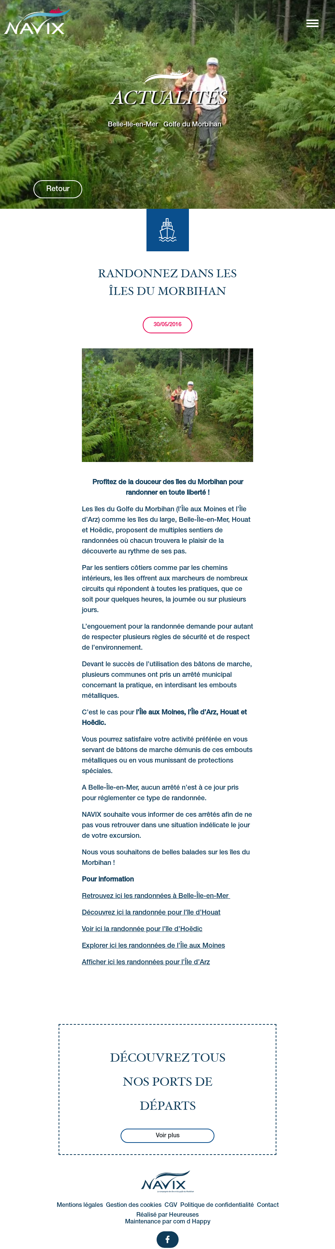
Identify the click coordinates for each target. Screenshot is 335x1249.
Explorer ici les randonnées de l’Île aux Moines (153, 946)
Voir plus (168, 1135)
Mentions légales (80, 1205)
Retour (57, 189)
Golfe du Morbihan (192, 124)
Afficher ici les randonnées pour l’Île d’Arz (146, 962)
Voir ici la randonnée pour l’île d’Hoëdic (142, 929)
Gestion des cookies (133, 1205)
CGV (170, 1205)
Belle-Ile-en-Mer (133, 124)
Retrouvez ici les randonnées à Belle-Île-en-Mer (156, 896)
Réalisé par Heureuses (167, 1215)
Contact (268, 1205)
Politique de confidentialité (217, 1205)
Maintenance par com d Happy (167, 1222)
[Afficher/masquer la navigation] (312, 23)
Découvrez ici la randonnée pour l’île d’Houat (151, 913)
